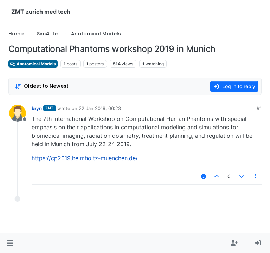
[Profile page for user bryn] (17, 113)
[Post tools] (255, 176)
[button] (10, 243)
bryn (37, 108)
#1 (259, 108)
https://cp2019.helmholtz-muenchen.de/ (85, 158)
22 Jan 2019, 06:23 (100, 108)
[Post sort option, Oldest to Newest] (42, 86)
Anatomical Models (33, 63)
